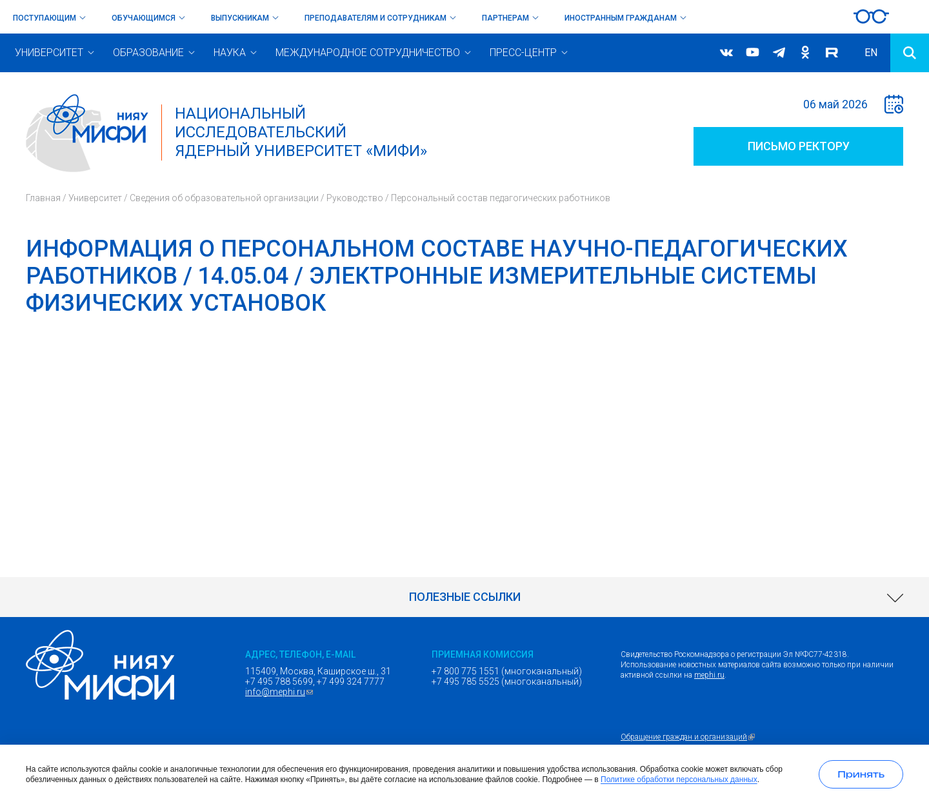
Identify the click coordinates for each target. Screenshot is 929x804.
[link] (464, 597)
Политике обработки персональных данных (679, 779)
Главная (43, 198)
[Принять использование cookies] (861, 774)
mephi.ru (709, 675)
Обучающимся (143, 18)
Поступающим (44, 18)
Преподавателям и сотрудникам (375, 18)
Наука (230, 52)
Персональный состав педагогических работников (500, 198)
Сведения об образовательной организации (224, 198)
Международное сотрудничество (367, 52)
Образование (148, 52)
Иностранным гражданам (620, 18)
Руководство (354, 198)
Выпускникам (240, 18)
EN (870, 52)
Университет (49, 52)
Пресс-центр (523, 52)
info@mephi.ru (280, 692)
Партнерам (505, 18)
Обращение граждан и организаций (689, 736)
